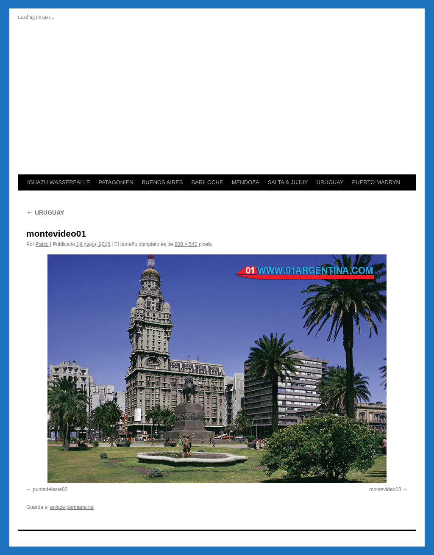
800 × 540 (186, 244)
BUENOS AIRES (162, 182)
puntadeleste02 (50, 489)
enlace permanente (72, 507)
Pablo (42, 244)
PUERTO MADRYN (376, 182)
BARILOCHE (207, 182)
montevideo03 (385, 489)
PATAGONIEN (115, 182)
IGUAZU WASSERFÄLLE (58, 182)
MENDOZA (245, 182)
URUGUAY (330, 182)
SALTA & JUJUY (288, 182)
